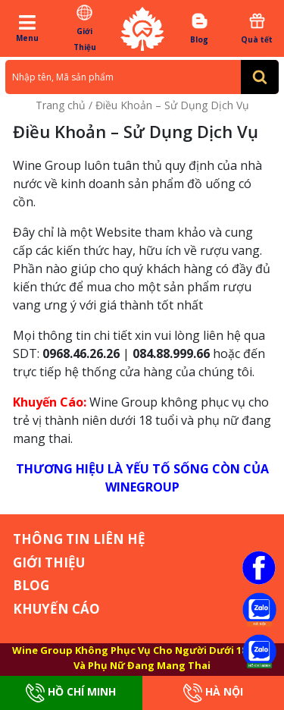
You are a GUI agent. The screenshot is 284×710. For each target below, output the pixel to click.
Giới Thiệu (84, 27)
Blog (199, 28)
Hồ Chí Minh (71, 692)
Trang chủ (61, 105)
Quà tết (257, 28)
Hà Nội (213, 692)
